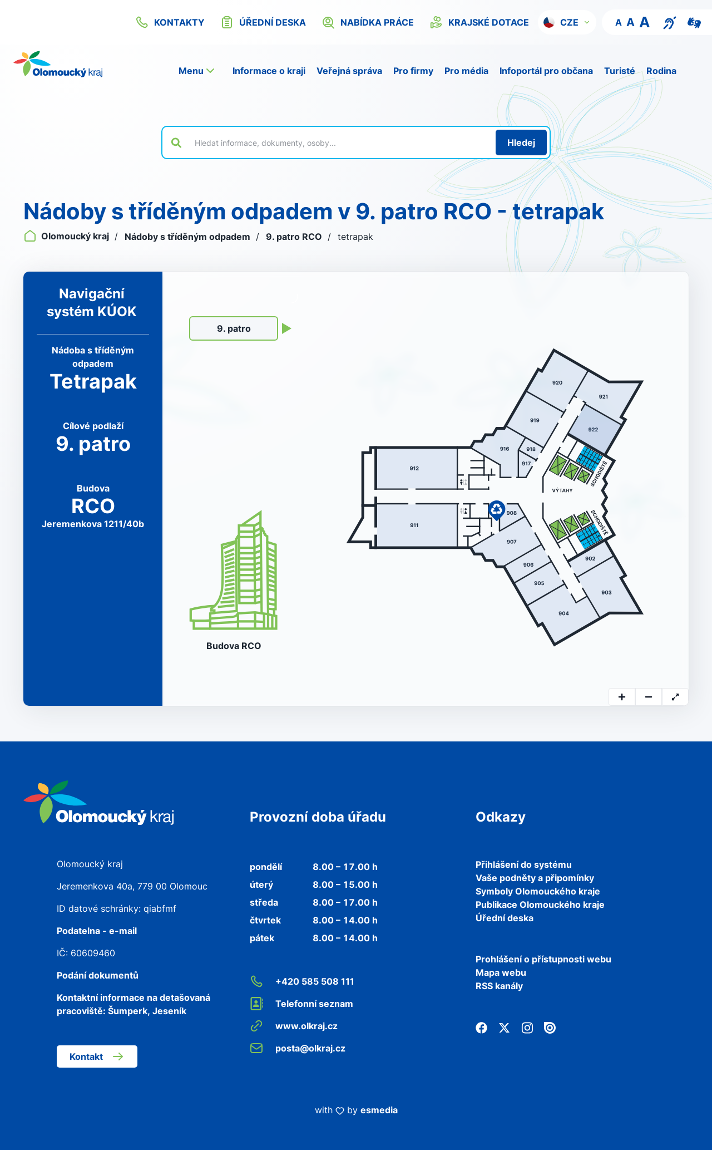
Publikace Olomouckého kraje (540, 904)
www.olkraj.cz (294, 1026)
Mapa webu (501, 972)
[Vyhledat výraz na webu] (338, 142)
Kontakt (97, 1056)
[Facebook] (481, 1027)
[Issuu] (550, 1027)
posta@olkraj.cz (297, 1048)
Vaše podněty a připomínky (535, 877)
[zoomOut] (648, 697)
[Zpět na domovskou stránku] (57, 64)
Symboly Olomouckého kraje (538, 891)
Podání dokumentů (98, 975)
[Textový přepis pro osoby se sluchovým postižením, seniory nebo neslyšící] (669, 21)
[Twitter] (504, 1027)
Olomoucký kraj (67, 236)
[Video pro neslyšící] (694, 21)
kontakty (170, 22)
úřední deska (263, 22)
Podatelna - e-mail (97, 930)
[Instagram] (527, 1027)
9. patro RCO (295, 236)
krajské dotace (479, 22)
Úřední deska (504, 917)
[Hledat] (521, 142)
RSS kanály (499, 985)
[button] (567, 22)
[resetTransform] (675, 697)
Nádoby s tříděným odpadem (189, 236)
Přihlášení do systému (524, 864)
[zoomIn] (622, 697)
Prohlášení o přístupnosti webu (543, 959)
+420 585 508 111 (302, 981)
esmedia (379, 1109)
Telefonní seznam (301, 1003)
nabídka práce (368, 22)
